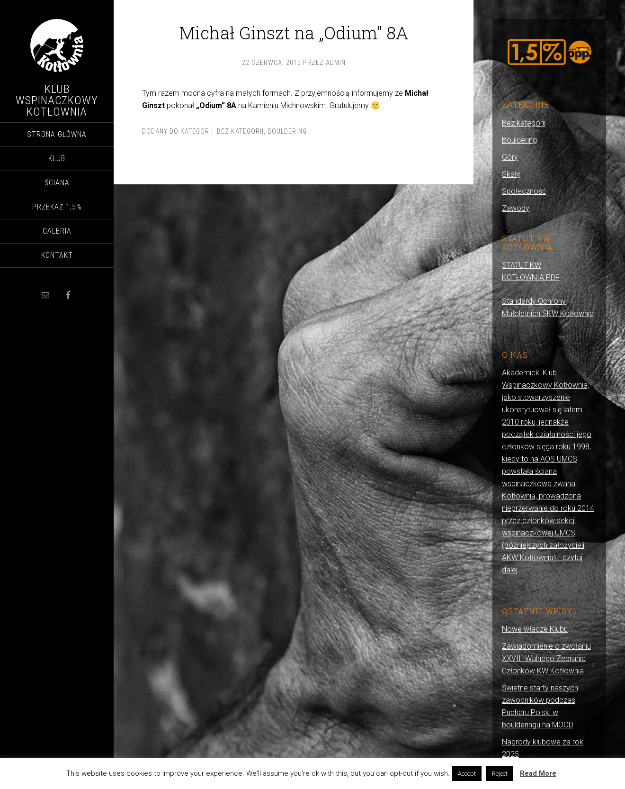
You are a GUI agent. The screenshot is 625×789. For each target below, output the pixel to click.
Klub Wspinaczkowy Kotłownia (57, 100)
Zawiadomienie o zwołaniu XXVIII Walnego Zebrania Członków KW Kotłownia (546, 658)
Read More (538, 773)
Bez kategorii (240, 131)
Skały (511, 174)
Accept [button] (467, 773)
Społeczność (524, 191)
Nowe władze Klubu (535, 629)
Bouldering (287, 131)
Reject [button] (500, 773)
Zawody (515, 208)
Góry (510, 157)
